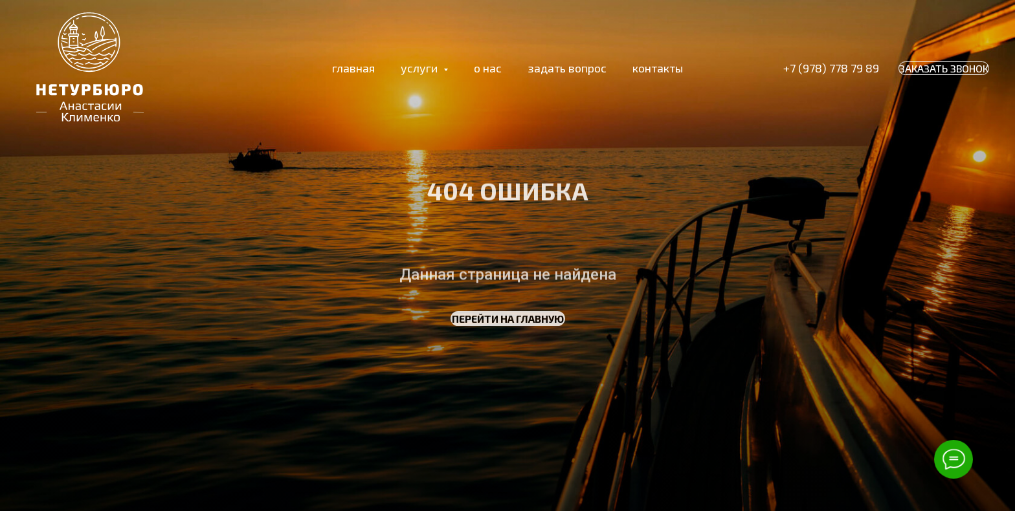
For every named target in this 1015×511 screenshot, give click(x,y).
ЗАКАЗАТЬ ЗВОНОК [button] (943, 68)
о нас (488, 68)
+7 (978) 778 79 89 (831, 68)
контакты (657, 68)
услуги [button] (420, 68)
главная (353, 68)
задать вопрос (567, 68)
